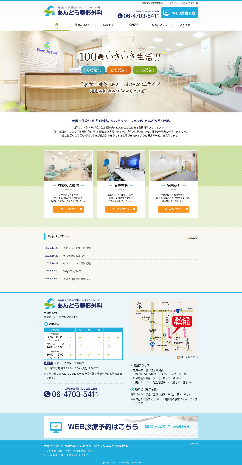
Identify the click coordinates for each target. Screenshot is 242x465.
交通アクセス (159, 26)
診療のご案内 (82, 26)
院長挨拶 (108, 26)
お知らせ (185, 26)
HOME (57, 26)
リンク (195, 443)
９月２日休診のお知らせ (77, 279)
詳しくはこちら (189, 357)
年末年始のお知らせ (74, 255)
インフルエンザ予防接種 (77, 248)
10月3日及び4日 (72, 271)
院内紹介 (134, 26)
